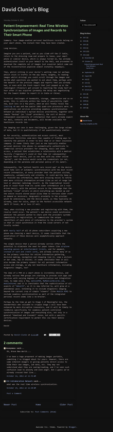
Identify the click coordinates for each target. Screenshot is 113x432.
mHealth (20, 286)
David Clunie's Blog (25, 10)
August (87, 76)
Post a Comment (14, 393)
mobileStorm (9, 284)
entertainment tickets (35, 249)
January (87, 90)
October (88, 61)
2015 (85, 45)
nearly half (15, 231)
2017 (85, 38)
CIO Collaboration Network (19, 381)
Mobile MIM (62, 291)
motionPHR (36, 281)
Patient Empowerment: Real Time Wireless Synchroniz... (93, 66)
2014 (85, 48)
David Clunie (87, 121)
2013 (85, 51)
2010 (85, 98)
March (87, 86)
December (88, 58)
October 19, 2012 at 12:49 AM (21, 388)
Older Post (66, 405)
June (86, 83)
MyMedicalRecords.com (53, 281)
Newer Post (10, 405)
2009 (85, 101)
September (88, 72)
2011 (85, 94)
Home (38, 405)
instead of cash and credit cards (21, 252)
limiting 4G (10, 107)
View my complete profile (88, 124)
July (86, 79)
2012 (85, 55)
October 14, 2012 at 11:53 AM (21, 376)
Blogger (72, 427)
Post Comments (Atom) (45, 412)
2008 (85, 104)
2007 (85, 108)
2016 (85, 41)
